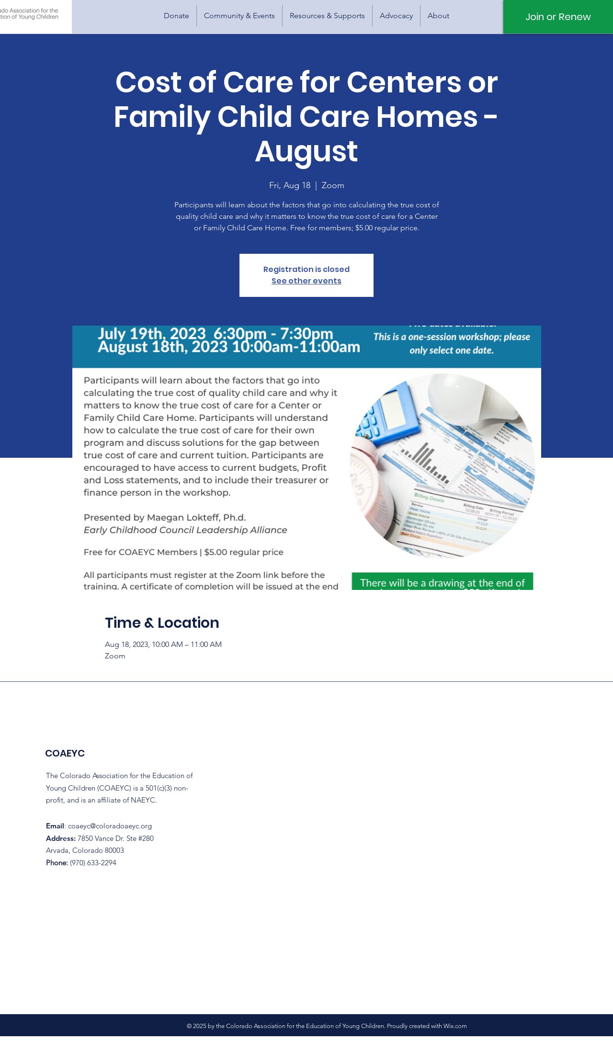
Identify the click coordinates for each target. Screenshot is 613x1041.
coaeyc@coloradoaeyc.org (110, 825)
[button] (239, 15)
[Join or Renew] (558, 17)
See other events (306, 280)
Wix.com (455, 1026)
